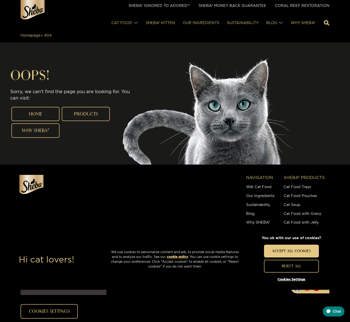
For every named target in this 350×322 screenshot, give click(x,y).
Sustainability (258, 205)
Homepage (30, 35)
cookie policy (177, 257)
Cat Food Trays (297, 187)
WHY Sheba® (35, 130)
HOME (35, 114)
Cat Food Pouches (300, 196)
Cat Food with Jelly (301, 222)
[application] (331, 311)
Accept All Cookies (291, 251)
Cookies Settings (49, 311)
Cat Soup (292, 205)
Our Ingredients (260, 196)
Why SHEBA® (258, 222)
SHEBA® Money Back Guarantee (232, 5)
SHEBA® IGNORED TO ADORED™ (159, 5)
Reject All (291, 266)
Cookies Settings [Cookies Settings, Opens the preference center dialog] (291, 279)
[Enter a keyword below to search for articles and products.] (326, 23)
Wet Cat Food (259, 187)
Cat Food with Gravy (302, 213)
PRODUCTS (86, 114)
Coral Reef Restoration (302, 5)
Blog (250, 213)
